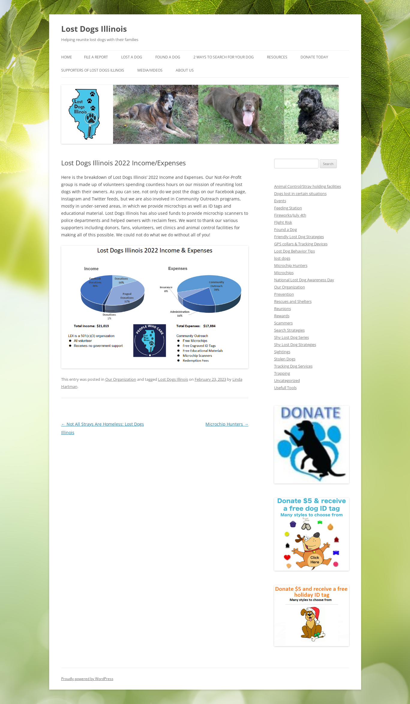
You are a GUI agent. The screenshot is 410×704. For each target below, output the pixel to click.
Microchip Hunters (226, 424)
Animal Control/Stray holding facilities (307, 186)
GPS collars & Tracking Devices (301, 244)
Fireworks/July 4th (290, 215)
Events (280, 200)
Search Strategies (289, 330)
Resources (277, 57)
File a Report (96, 57)
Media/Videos (150, 70)
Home (66, 57)
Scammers (283, 323)
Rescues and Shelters (293, 301)
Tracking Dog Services (293, 366)
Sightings (282, 351)
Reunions (282, 308)
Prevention (284, 294)
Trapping (282, 373)
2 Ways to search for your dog (223, 57)
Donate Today (314, 57)
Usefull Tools (285, 387)
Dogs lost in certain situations (300, 193)
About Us (185, 70)
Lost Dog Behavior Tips (294, 251)
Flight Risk (283, 222)
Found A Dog (167, 57)
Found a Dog (285, 229)
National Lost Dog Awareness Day (304, 279)
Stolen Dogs (284, 359)
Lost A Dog (131, 57)
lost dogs (282, 258)
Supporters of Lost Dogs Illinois (92, 70)
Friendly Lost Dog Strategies (299, 236)
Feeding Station (288, 208)
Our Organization (120, 379)
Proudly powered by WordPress (87, 678)
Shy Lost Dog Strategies (295, 344)
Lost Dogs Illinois (94, 28)
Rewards (281, 315)
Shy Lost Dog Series (291, 337)
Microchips (284, 272)
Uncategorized (287, 380)
